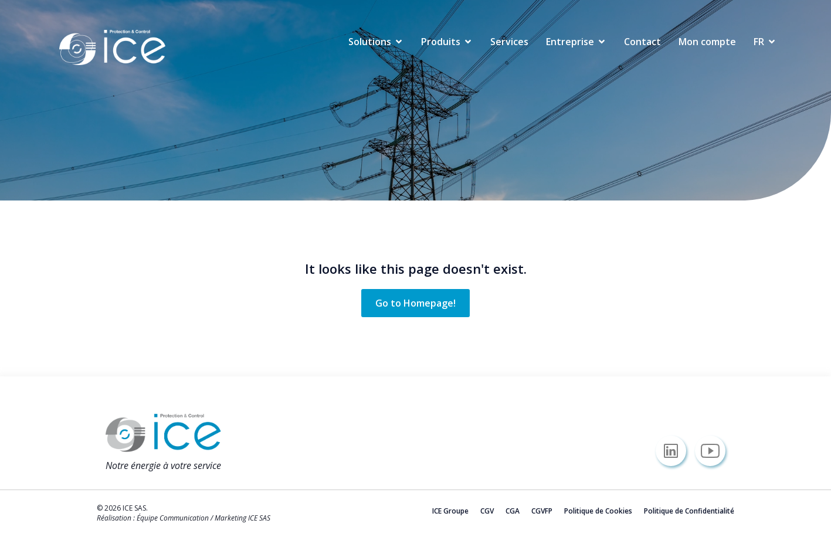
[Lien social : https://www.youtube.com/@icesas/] (714, 451)
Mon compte (707, 41)
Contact (642, 41)
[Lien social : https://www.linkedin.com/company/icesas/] (675, 451)
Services (509, 41)
